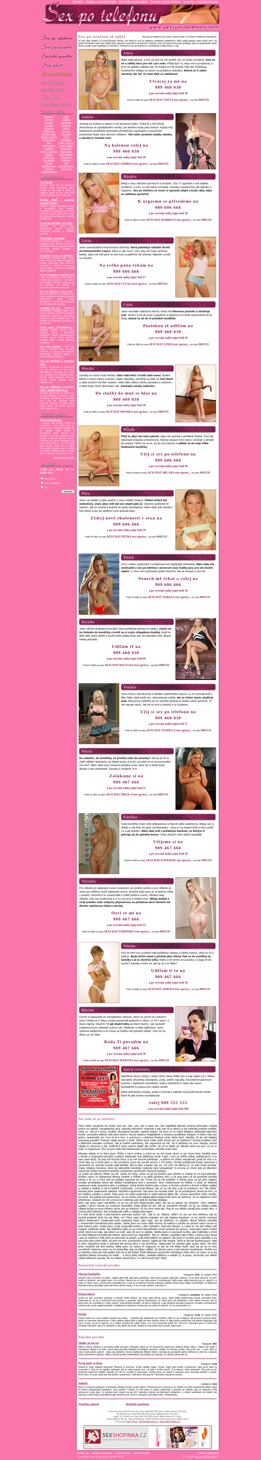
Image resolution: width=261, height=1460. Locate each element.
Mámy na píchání (49, 151)
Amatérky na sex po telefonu (56, 255)
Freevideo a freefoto (52, 238)
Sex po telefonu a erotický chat (57, 274)
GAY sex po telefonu (57, 74)
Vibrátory (77, 1)
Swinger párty (49, 166)
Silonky (49, 163)
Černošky (66, 134)
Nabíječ (83, 1383)
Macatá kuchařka (51, 420)
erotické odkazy (123, 1452)
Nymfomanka (66, 154)
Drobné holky (49, 134)
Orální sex (49, 157)
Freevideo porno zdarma (134, 1)
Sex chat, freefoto (50, 346)
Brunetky (48, 125)
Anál (66, 117)
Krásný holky (66, 146)
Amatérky (49, 117)
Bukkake (66, 125)
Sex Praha (46, 182)
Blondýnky (66, 122)
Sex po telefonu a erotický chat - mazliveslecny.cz (57, 388)
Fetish (66, 137)
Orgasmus (66, 157)
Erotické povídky (57, 56)
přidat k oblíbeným (208, 1452)
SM (66, 163)
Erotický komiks (49, 137)
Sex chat (57, 65)
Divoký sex (48, 131)
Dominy (66, 131)
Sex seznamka (57, 46)
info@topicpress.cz (148, 1421)
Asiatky (66, 120)
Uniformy (49, 169)
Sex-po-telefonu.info (205, 1456)
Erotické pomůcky (137, 1404)
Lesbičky (48, 149)
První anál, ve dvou (90, 1363)
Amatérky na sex (50, 308)
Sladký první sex (88, 1343)
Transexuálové (66, 166)
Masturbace (66, 151)
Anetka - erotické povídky (101, 1)
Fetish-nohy (49, 140)
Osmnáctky (49, 160)
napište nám (83, 1452)
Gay (49, 143)
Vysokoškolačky (49, 172)
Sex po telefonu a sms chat (56, 291)
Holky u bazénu (66, 143)
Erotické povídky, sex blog (56, 223)
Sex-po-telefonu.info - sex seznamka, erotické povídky (101, 14)
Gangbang (66, 140)
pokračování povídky (63, 457)
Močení (49, 154)
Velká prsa (66, 169)
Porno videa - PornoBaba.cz (56, 327)
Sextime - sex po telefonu (166, 1)
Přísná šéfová (86, 1294)
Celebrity (48, 128)
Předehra (66, 160)
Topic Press (132, 1421)
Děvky (66, 128)
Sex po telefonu (57, 37)
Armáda (49, 120)
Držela (82, 1314)
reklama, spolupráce (102, 1452)
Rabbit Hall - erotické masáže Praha (57, 201)
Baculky (49, 122)
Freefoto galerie (89, 1404)
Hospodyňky (49, 146)
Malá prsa (66, 149)
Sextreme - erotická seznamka (200, 1)
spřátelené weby (141, 1452)
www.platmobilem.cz (170, 1421)
